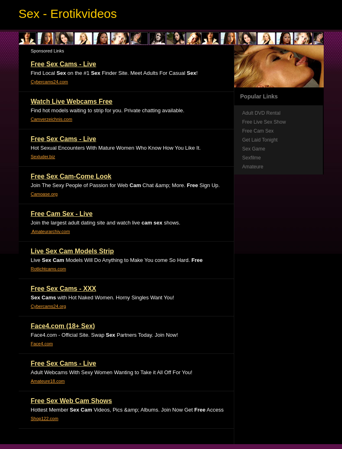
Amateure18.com (48, 381)
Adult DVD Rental (261, 113)
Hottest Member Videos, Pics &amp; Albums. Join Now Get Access (127, 410)
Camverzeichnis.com (51, 119)
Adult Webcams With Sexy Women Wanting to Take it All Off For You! (111, 372)
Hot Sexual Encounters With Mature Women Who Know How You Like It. (116, 148)
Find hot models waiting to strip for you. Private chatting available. (108, 110)
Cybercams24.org (48, 306)
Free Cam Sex (258, 131)
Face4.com (42, 343)
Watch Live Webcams (72, 101)
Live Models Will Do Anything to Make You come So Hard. (117, 260)
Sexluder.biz (43, 156)
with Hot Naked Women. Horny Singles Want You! (102, 297)
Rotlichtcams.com (48, 268)
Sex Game (254, 149)
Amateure (253, 167)
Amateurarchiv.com (50, 231)
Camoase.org (44, 194)
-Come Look (71, 176)
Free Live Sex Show (264, 122)
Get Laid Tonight (260, 140)
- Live (63, 64)
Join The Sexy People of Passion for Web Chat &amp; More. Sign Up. (125, 185)
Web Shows (71, 400)
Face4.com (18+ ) (63, 326)
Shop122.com (45, 418)
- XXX (63, 288)
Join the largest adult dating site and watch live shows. (106, 223)
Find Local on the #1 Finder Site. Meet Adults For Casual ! (114, 73)
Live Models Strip (72, 251)
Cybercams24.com (49, 81)
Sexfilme (251, 158)
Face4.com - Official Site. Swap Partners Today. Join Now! (104, 335)
